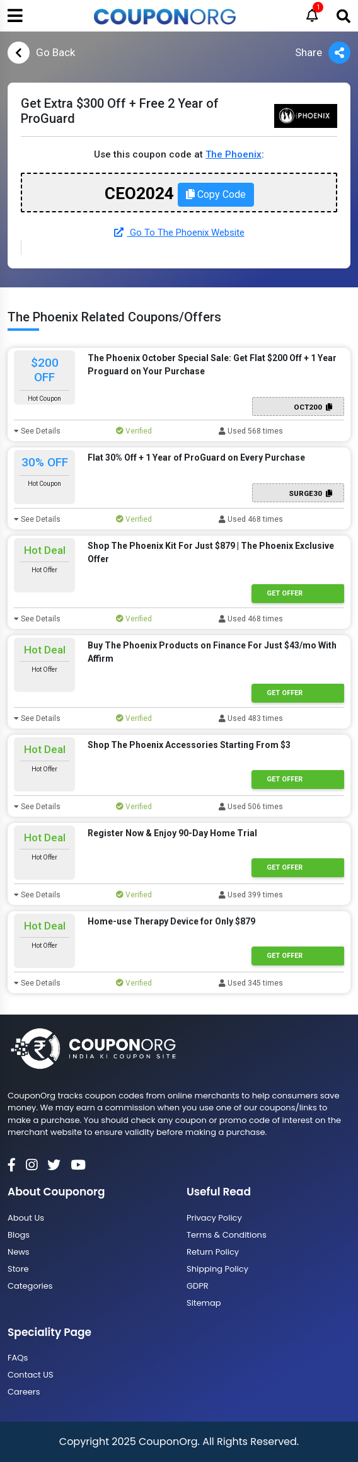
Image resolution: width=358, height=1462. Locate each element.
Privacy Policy (214, 1218)
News (19, 1252)
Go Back (41, 53)
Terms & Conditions (227, 1235)
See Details (37, 431)
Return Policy (213, 1252)
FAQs (18, 1358)
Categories (30, 1286)
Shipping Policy (217, 1269)
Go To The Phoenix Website (179, 232)
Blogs (19, 1235)
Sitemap (204, 1303)
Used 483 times (251, 718)
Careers (24, 1392)
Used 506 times (251, 806)
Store (18, 1269)
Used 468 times (251, 519)
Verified (134, 431)
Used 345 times (251, 983)
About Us (26, 1218)
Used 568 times (251, 431)
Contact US (31, 1375)
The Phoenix (233, 154)
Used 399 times (251, 894)
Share (322, 53)
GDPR (198, 1286)
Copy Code (216, 194)
